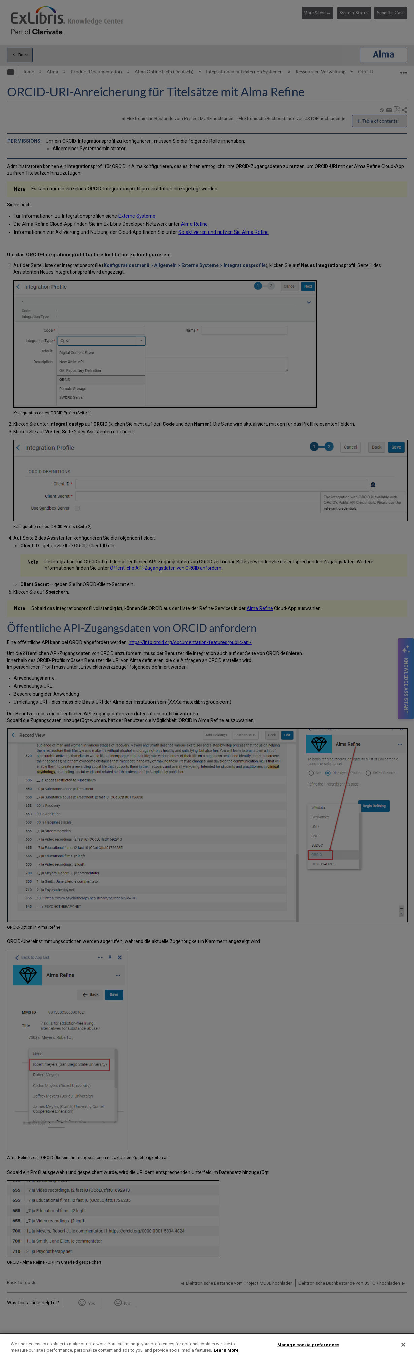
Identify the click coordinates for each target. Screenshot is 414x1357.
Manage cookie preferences (308, 1344)
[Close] (403, 1344)
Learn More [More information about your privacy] (226, 1350)
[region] (207, 1345)
